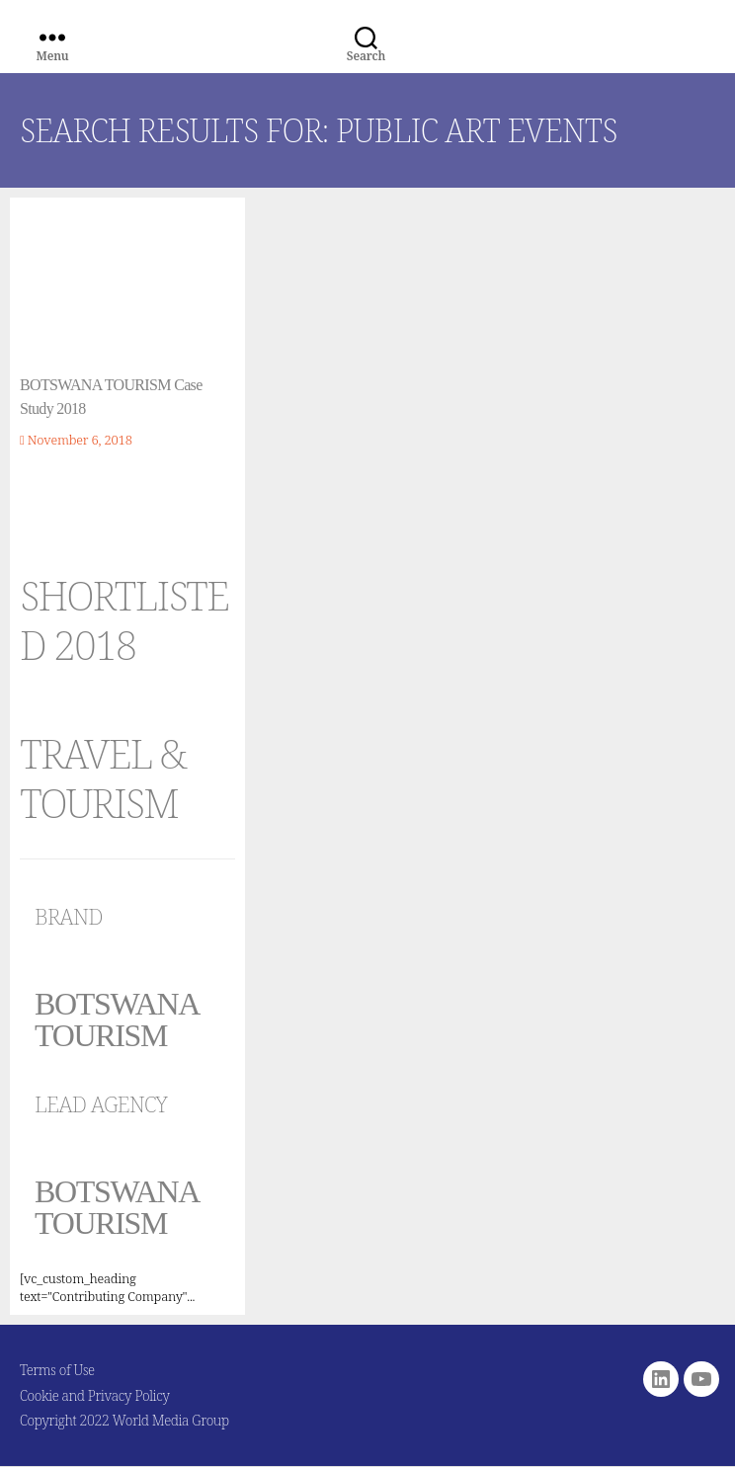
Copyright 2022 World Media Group (124, 1420)
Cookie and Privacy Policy (95, 1395)
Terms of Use (57, 1369)
